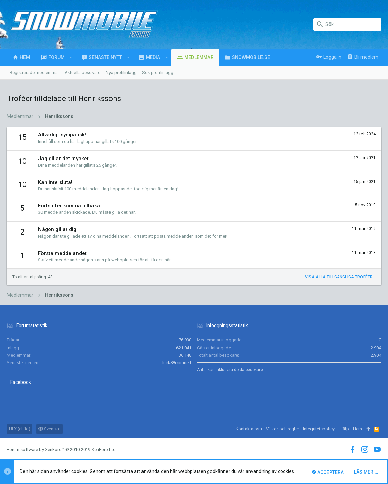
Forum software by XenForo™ (62, 449)
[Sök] (347, 24)
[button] (71, 57)
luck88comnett (176, 362)
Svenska (49, 428)
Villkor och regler (282, 428)
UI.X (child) (19, 428)
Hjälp (344, 428)
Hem (357, 428)
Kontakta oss (249, 428)
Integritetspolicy (319, 428)
